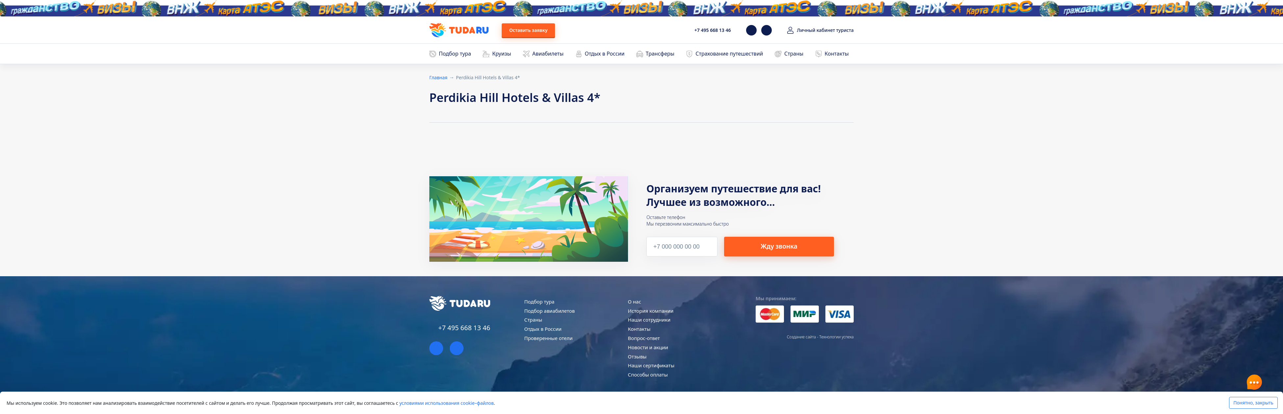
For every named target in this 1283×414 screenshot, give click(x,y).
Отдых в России (605, 53)
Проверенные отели (548, 338)
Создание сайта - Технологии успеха (820, 337)
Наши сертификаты (651, 365)
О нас (634, 301)
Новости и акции (648, 347)
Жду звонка (788, 246)
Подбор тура (455, 53)
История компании (651, 310)
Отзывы (637, 356)
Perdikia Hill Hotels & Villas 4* (488, 77)
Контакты (837, 53)
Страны (793, 53)
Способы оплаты (648, 374)
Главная (438, 77)
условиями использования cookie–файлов (446, 403)
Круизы (501, 53)
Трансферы (660, 53)
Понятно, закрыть (1253, 403)
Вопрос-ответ (644, 338)
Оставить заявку (528, 30)
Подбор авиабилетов (549, 310)
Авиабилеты (548, 53)
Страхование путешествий (729, 53)
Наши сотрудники (649, 319)
